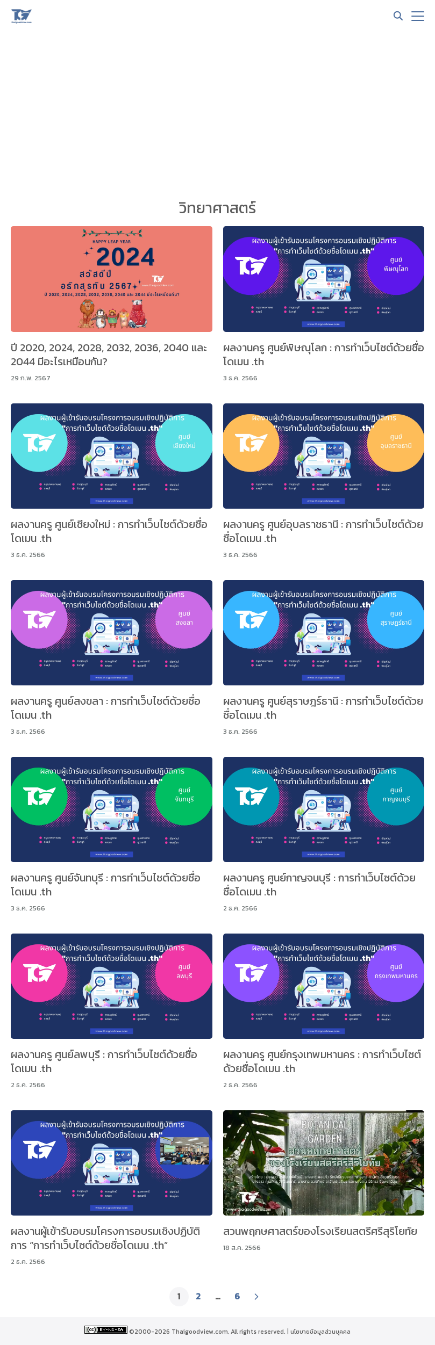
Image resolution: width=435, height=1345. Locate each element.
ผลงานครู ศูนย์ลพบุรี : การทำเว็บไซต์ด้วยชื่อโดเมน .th (104, 1061)
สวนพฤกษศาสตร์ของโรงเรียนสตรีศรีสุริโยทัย (320, 1231)
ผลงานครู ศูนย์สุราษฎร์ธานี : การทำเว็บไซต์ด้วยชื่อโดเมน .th (323, 708)
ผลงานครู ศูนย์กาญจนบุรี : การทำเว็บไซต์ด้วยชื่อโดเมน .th (319, 885)
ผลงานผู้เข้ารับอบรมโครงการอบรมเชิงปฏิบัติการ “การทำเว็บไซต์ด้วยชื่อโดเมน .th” (105, 1238)
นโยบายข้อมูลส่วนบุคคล (320, 1331)
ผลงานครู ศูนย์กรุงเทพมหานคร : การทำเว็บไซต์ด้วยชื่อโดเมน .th (322, 1061)
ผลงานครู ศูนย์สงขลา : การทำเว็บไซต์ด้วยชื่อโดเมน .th (106, 708)
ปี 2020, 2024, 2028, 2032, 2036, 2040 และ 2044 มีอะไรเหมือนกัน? (109, 354)
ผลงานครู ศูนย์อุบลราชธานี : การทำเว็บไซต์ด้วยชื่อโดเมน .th (323, 531)
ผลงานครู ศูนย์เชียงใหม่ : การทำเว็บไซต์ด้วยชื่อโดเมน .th (109, 531)
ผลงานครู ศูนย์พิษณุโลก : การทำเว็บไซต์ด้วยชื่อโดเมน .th (323, 354)
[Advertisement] (217, 113)
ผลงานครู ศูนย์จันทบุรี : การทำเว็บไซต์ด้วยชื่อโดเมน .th (106, 885)
